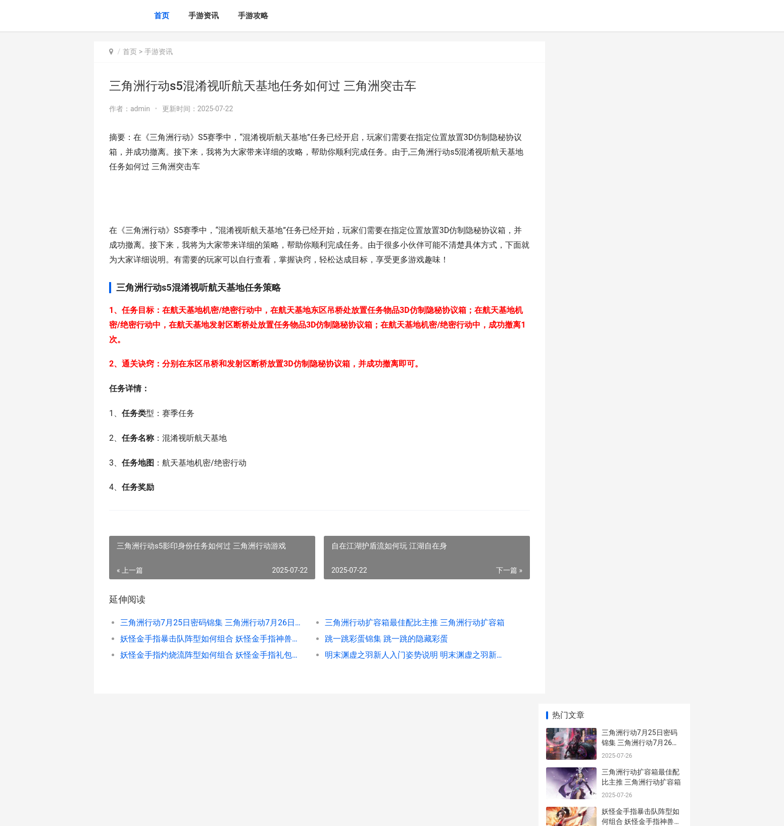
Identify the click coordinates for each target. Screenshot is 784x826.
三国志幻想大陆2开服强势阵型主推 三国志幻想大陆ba (641, 430)
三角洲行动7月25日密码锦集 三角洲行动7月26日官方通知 (208, 622)
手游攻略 (253, 15)
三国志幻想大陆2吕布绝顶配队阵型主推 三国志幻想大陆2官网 (641, 390)
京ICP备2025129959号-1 (234, 809)
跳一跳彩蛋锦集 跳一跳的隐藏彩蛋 (377, 639)
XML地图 (281, 809)
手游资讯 (203, 15)
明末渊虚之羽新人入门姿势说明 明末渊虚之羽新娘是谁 (404, 655)
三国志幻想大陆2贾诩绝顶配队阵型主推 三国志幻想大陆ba (641, 469)
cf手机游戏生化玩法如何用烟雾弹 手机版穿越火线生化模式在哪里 (641, 582)
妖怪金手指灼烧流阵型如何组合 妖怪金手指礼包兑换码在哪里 (208, 655)
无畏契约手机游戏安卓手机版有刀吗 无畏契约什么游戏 (641, 740)
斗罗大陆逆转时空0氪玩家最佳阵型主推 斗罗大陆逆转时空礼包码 (641, 509)
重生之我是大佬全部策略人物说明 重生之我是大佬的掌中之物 (641, 622)
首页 (161, 15)
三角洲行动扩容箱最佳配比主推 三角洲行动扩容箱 (404, 622)
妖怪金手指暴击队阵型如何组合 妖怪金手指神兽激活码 (208, 639)
